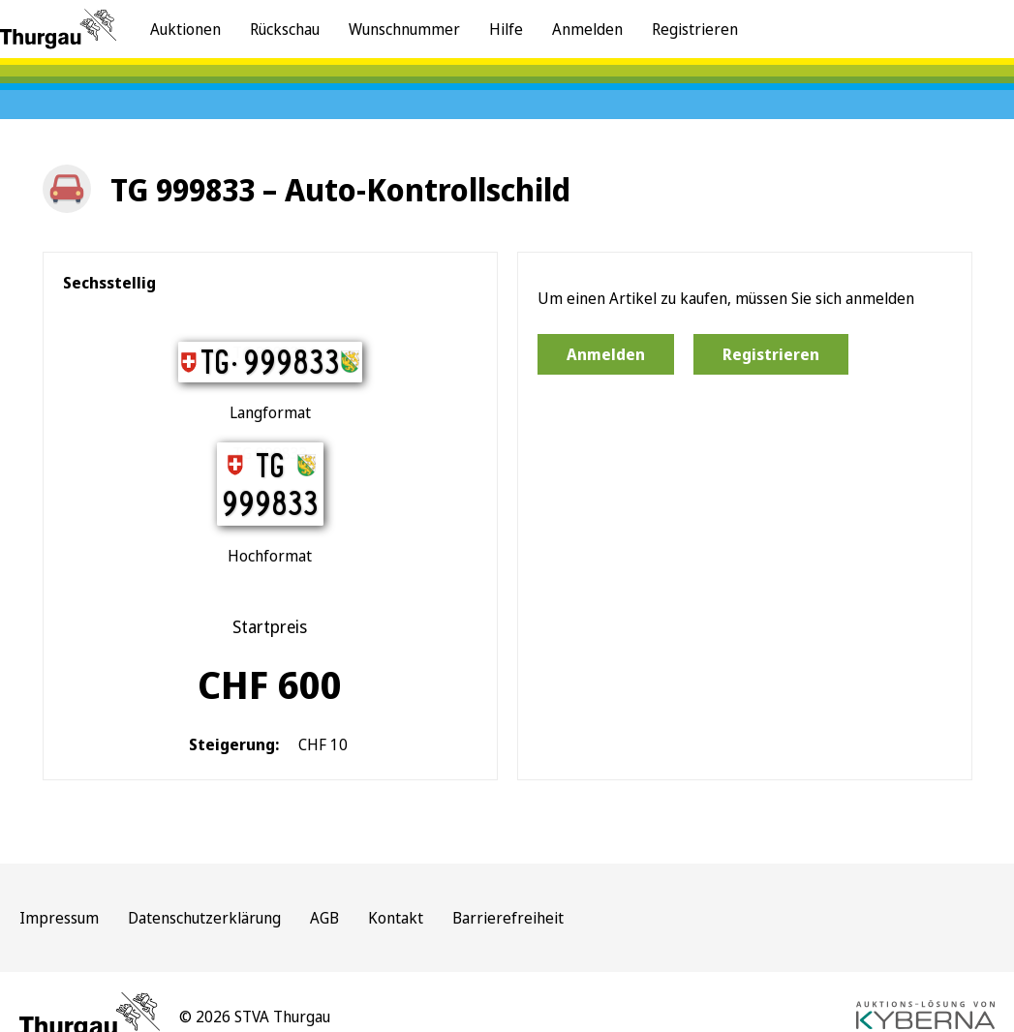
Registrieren (695, 29)
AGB (324, 917)
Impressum (59, 917)
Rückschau (285, 29)
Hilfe (506, 29)
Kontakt (395, 917)
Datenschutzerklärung (204, 917)
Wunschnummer (404, 29)
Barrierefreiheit (508, 917)
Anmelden (587, 29)
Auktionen (185, 29)
